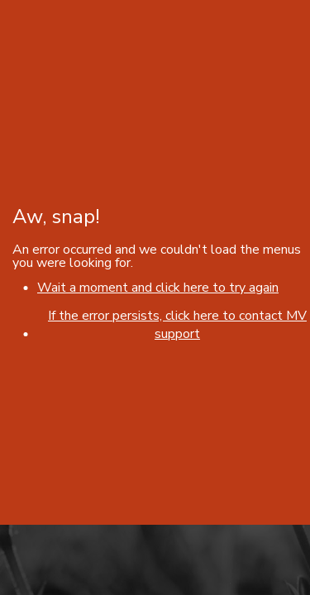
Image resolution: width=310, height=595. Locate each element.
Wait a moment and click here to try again (158, 287)
